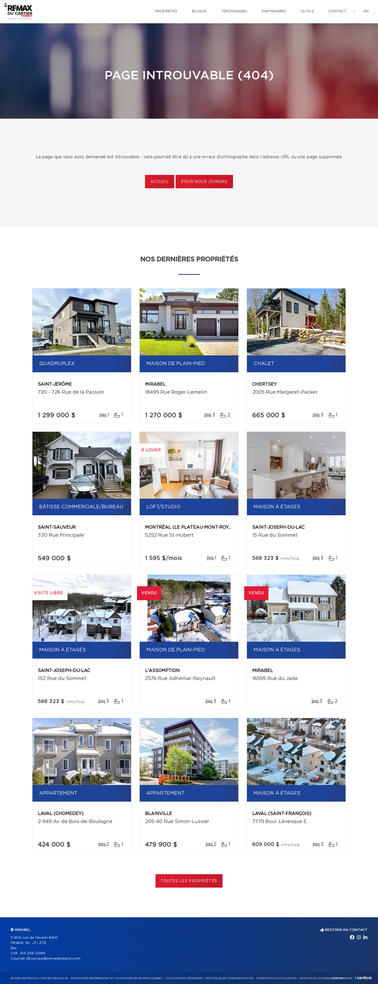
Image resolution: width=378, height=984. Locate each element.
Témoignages (234, 11)
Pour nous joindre (204, 182)
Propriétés (166, 11)
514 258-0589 (32, 953)
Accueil (159, 182)
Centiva (363, 977)
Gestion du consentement (321, 978)
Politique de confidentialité (229, 978)
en (366, 11)
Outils (307, 11)
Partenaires (274, 11)
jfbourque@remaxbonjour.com (53, 958)
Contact (337, 11)
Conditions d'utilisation (276, 978)
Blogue (199, 11)
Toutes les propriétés (189, 881)
